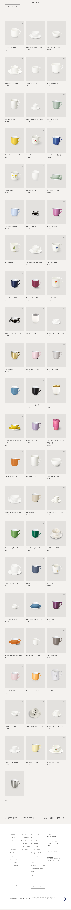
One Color (13, 853)
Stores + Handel (25, 846)
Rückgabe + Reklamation (38, 853)
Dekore (12, 846)
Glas (11, 856)
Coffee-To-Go (14, 859)
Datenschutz (34, 862)
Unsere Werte (24, 849)
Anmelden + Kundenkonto (34, 842)
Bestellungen (34, 846)
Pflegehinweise (35, 856)
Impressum (34, 875)
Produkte (12, 837)
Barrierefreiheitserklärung (38, 865)
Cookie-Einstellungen (37, 868)
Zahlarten (33, 837)
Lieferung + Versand (36, 849)
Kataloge (23, 840)
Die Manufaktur (25, 837)
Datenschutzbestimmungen (54, 858)
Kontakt (33, 859)
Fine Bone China (13, 842)
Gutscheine (13, 862)
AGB (32, 872)
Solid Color (13, 849)
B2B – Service (25, 843)
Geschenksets (14, 865)
